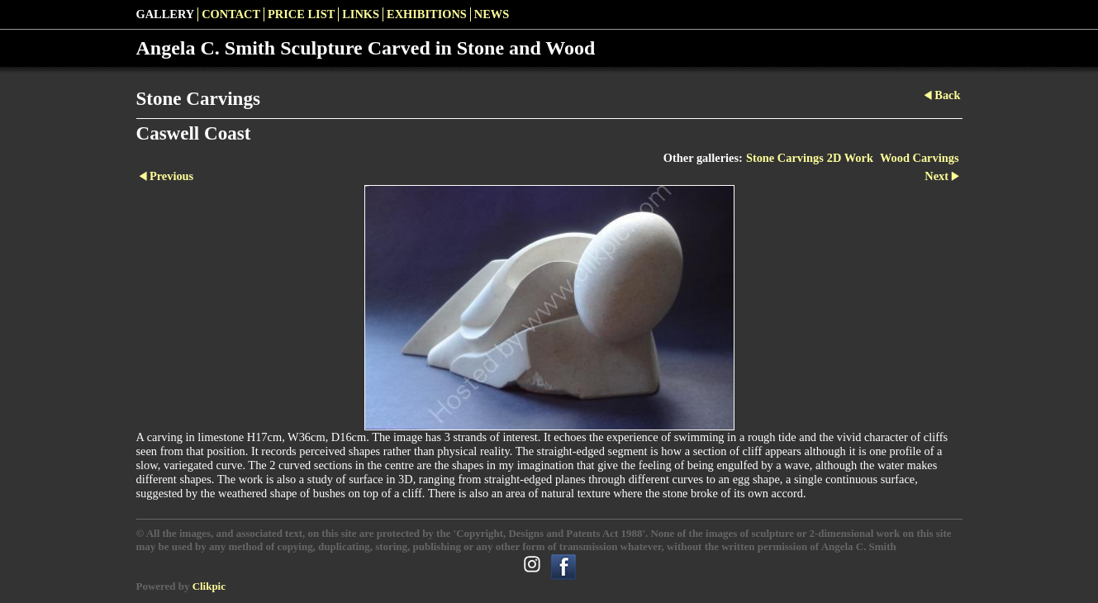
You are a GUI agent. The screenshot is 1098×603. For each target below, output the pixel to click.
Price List (301, 14)
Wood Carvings (919, 157)
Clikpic (209, 586)
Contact (231, 14)
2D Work (850, 157)
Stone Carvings (785, 157)
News (491, 14)
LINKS (360, 14)
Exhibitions (427, 14)
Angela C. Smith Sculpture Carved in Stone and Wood (366, 48)
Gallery (165, 14)
